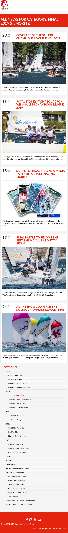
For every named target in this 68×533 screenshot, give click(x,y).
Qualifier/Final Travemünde (18, 448)
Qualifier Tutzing (14, 420)
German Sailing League (17, 484)
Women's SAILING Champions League (20, 501)
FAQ (34, 528)
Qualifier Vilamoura (15, 444)
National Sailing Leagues (15, 472)
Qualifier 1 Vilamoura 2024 (16, 493)
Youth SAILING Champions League (19, 505)
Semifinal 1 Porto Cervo (17, 383)
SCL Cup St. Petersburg (17, 436)
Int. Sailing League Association (17, 468)
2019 (8, 391)
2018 (8, 371)
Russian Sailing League (16, 488)
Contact (41, 528)
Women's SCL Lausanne (17, 452)
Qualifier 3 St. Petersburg (18, 408)
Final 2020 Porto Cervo (17, 416)
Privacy (48, 528)
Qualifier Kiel (13, 432)
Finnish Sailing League (16, 480)
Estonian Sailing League (17, 476)
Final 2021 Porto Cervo (17, 428)
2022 (8, 440)
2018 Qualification (15, 375)
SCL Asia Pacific (12, 497)
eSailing (9, 460)
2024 (8, 456)
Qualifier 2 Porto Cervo (17, 404)
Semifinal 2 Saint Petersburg (19, 387)
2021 (8, 424)
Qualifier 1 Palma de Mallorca (19, 399)
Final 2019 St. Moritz (17, 395)
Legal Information (59, 528)
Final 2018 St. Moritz (16, 379)
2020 (8, 412)
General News (11, 464)
